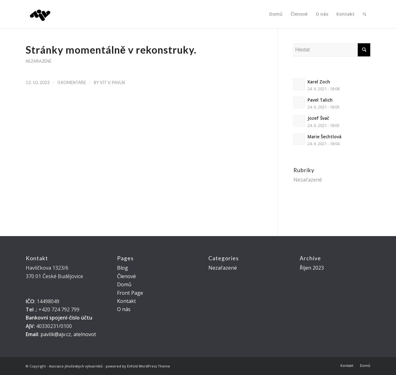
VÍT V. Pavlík (112, 82)
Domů (124, 284)
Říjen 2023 (312, 267)
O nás (124, 309)
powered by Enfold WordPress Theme (138, 366)
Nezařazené (38, 61)
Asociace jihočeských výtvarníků (76, 366)
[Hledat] (364, 14)
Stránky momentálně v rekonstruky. (111, 50)
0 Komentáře (71, 82)
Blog (122, 267)
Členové (126, 276)
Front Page (130, 292)
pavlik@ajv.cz (55, 334)
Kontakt (126, 301)
